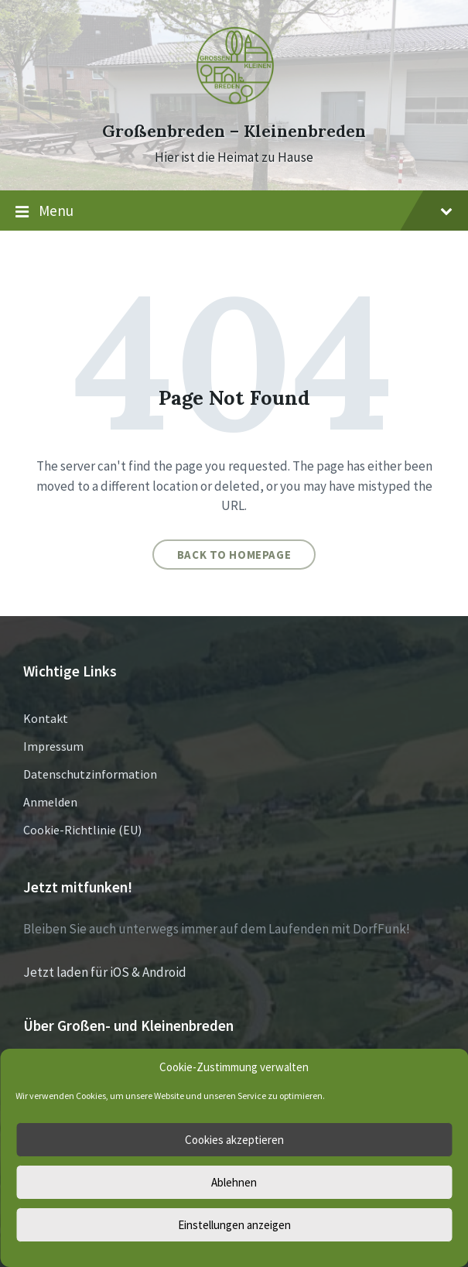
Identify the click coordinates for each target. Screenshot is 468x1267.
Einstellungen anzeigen (234, 1224)
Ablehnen (234, 1182)
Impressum (53, 746)
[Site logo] (234, 102)
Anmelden (50, 802)
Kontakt (45, 718)
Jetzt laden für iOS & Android (104, 972)
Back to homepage (234, 554)
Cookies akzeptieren (234, 1139)
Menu (234, 211)
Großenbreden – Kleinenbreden (234, 131)
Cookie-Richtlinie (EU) (82, 829)
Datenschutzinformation (90, 774)
